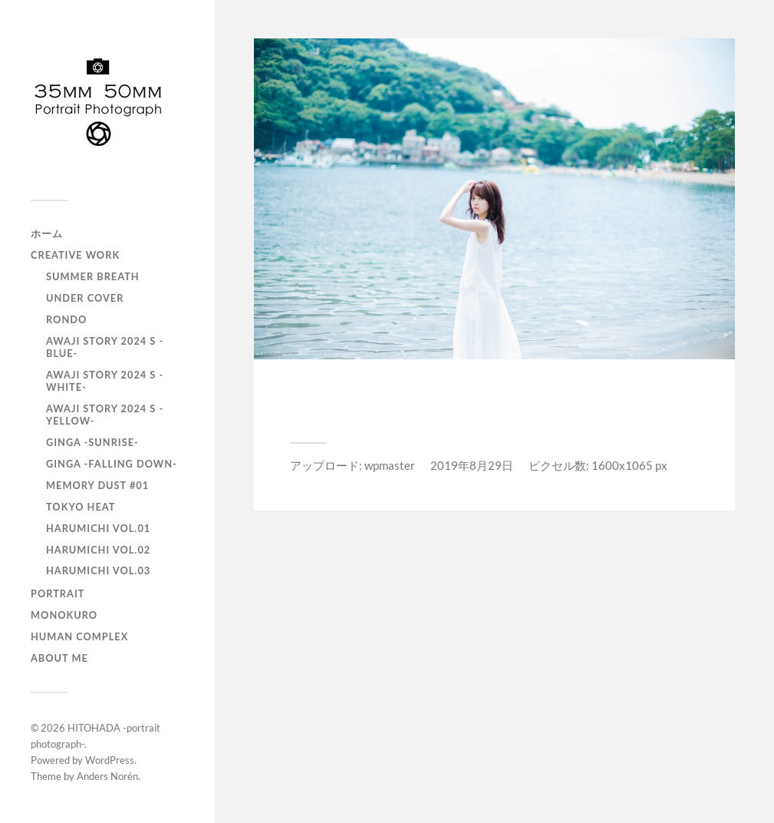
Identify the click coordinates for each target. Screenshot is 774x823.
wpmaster (389, 465)
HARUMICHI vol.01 (98, 528)
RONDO (66, 319)
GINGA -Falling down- (111, 464)
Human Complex (79, 636)
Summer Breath (93, 276)
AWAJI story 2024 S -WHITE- (104, 381)
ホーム (47, 233)
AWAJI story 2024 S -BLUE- (104, 347)
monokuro (64, 615)
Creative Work (75, 255)
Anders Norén (107, 776)
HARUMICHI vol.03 (98, 570)
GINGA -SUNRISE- (92, 442)
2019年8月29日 (471, 465)
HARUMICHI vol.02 (98, 550)
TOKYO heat (80, 507)
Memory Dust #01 (97, 485)
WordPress (109, 760)
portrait (57, 593)
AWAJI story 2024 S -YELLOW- (104, 414)
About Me (59, 658)
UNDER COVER (85, 298)
